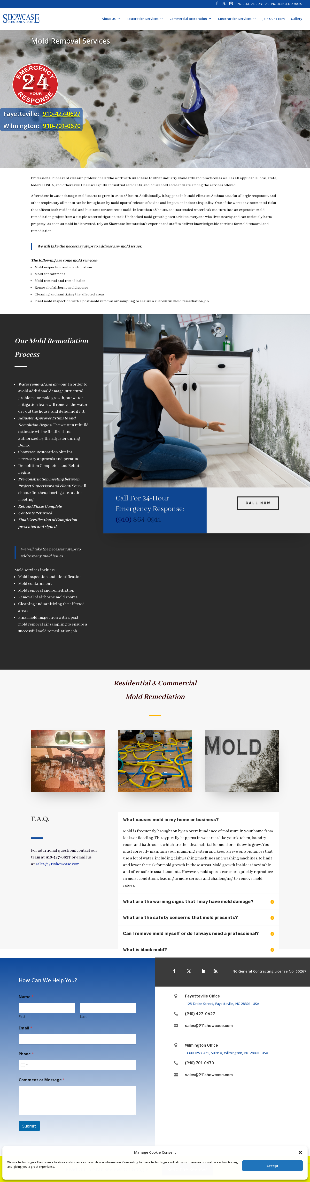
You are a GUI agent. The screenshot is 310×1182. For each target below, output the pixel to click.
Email (25, 1028)
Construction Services (234, 19)
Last (83, 1016)
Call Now (258, 495)
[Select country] (24, 1065)
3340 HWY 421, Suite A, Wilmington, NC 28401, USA (227, 1053)
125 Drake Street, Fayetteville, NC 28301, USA (223, 1003)
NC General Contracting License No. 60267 (270, 4)
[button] (300, 1152)
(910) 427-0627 (200, 1014)
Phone (26, 1054)
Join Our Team (274, 19)
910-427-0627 (62, 113)
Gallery (296, 19)
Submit (29, 1126)
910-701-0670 (62, 126)
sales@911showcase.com (209, 1025)
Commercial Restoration (188, 19)
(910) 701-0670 (199, 1063)
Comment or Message (42, 1080)
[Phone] (77, 1065)
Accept (272, 1165)
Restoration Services (142, 19)
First (22, 1016)
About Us (109, 19)
